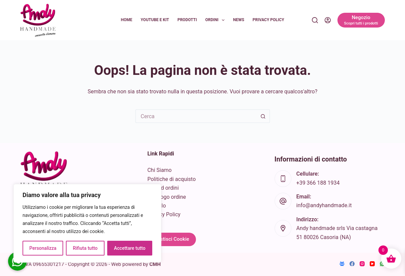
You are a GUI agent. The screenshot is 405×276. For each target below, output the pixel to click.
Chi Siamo (159, 170)
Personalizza (42, 248)
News (238, 19)
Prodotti (187, 19)
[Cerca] (315, 20)
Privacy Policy (268, 19)
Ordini (216, 20)
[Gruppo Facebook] (342, 263)
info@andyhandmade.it (324, 205)
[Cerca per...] (195, 116)
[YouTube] (372, 263)
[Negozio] (361, 20)
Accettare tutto (130, 248)
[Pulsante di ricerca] (263, 116)
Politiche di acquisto (171, 179)
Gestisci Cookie (171, 239)
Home (126, 19)
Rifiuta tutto (85, 248)
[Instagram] (362, 263)
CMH (155, 264)
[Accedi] (328, 20)
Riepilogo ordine (166, 197)
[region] (87, 223)
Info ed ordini (162, 188)
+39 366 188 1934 (318, 183)
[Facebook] (352, 263)
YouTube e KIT (155, 19)
